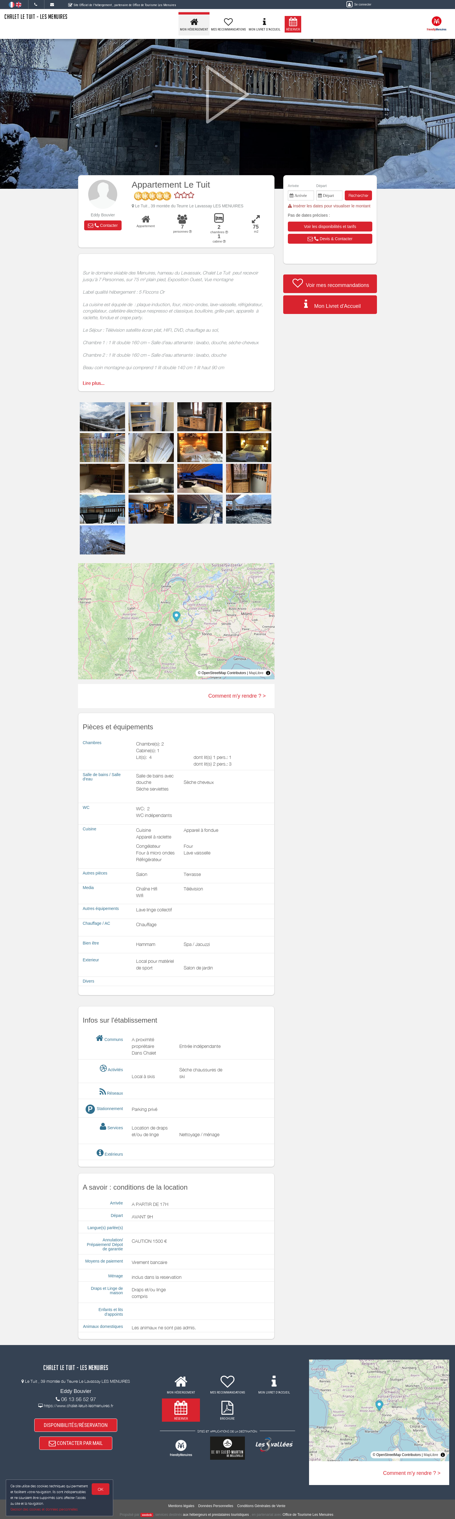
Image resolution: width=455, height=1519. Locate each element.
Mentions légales (181, 1506)
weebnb (147, 1514)
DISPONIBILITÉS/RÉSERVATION (76, 1425)
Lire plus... (93, 383)
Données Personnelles (215, 1506)
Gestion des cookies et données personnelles (44, 1509)
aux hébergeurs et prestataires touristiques (216, 1515)
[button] (102, 225)
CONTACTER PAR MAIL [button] (76, 1443)
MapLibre (256, 673)
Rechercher (358, 195)
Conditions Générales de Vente (261, 1506)
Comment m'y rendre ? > (237, 696)
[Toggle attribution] (268, 672)
